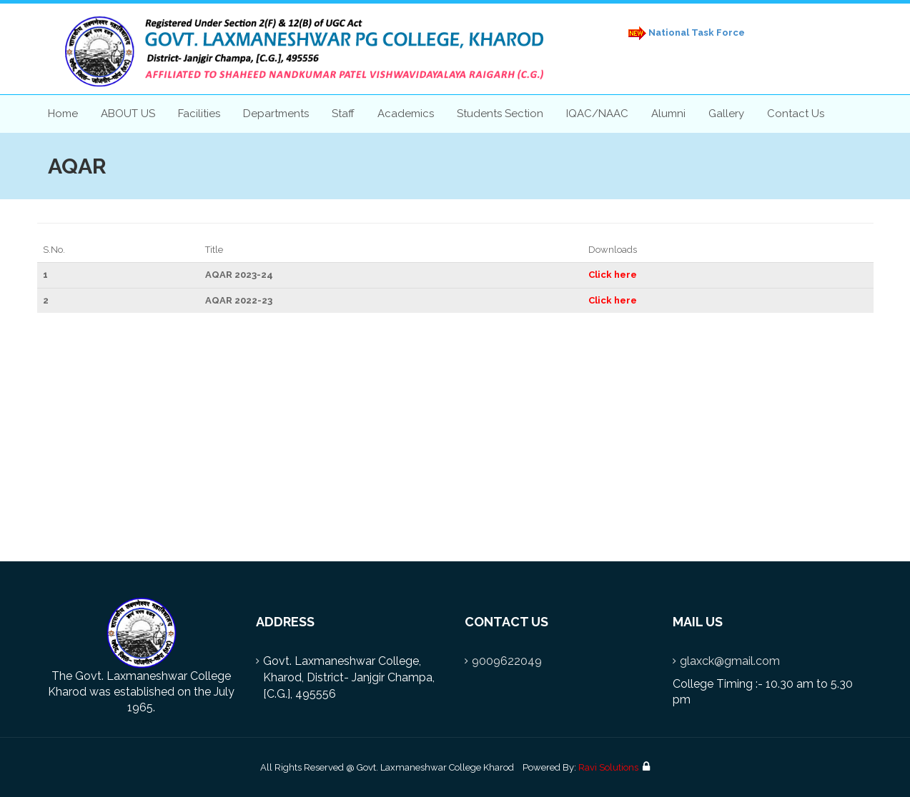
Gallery (726, 113)
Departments (276, 113)
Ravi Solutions (608, 767)
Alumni (668, 113)
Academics (405, 113)
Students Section (500, 113)
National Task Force (684, 33)
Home (63, 113)
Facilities (199, 113)
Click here (612, 274)
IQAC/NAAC (597, 113)
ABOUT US (128, 113)
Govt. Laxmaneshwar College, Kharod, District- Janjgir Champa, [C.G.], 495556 (349, 677)
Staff (343, 113)
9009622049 (507, 661)
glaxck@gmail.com (730, 661)
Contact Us (795, 113)
